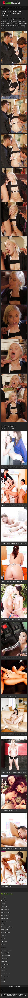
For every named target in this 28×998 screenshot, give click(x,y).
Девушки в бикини (6, 921)
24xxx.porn (10, 986)
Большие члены (5, 915)
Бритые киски (4, 918)
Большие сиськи (5, 912)
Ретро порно (4, 961)
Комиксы (3, 935)
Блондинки (4, 906)
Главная (3, 7)
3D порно (3, 898)
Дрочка (3, 924)
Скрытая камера (5, 973)
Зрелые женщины (5, 932)
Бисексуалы (4, 903)
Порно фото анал (5, 955)
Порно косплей (5, 952)
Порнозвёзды (4, 958)
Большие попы (5, 909)
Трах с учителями (5, 978)
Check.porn (17, 986)
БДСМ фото (4, 901)
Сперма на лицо (5, 976)
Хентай (3, 981)
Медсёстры (4, 947)
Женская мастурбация (6, 926)
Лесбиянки (4, 941)
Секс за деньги (5, 964)
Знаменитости (4, 929)
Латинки (3, 938)
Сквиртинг (3, 970)
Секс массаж (4, 967)
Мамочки (3, 944)
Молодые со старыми (6, 950)
